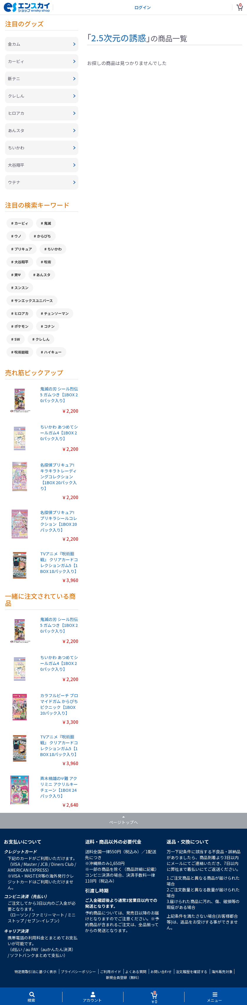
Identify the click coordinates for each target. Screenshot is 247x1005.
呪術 (47, 261)
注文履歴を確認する (191, 971)
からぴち (44, 235)
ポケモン (21, 326)
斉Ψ (17, 274)
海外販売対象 (222, 971)
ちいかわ (55, 248)
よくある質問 (135, 971)
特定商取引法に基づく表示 (35, 971)
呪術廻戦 (21, 351)
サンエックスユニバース (33, 300)
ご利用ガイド (110, 971)
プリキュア (23, 248)
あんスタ (43, 274)
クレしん (42, 339)
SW (17, 339)
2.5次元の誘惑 (118, 37)
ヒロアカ (21, 313)
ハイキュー (53, 351)
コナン (49, 326)
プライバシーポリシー (78, 971)
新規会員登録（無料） (123, 977)
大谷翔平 (21, 261)
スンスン (21, 287)
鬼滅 (47, 223)
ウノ (17, 235)
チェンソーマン (56, 313)
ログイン (142, 7)
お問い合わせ (161, 971)
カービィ (21, 223)
